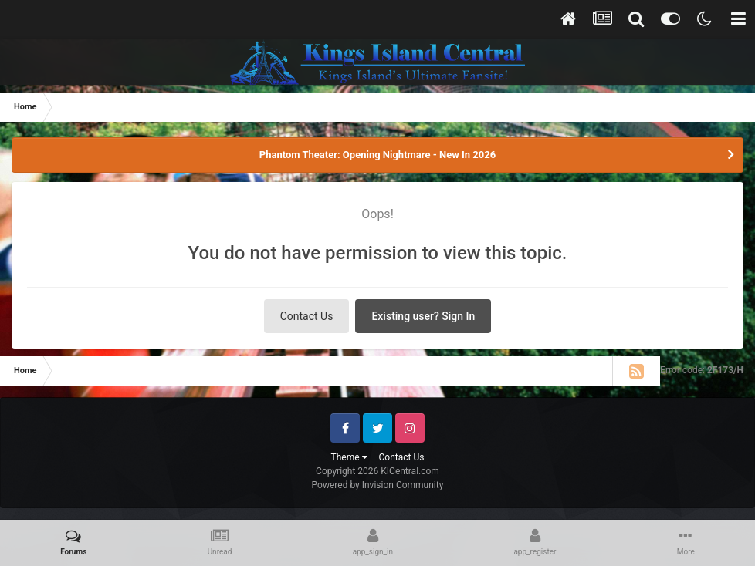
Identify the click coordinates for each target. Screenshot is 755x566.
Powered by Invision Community (378, 485)
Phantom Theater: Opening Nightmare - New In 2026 (377, 154)
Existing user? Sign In (423, 316)
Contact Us (306, 316)
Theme (349, 457)
